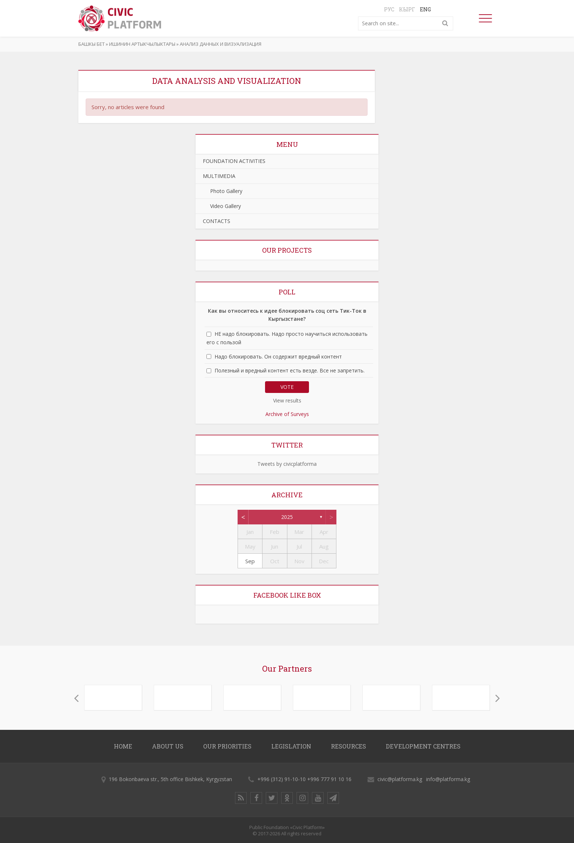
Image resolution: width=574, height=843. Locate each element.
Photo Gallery (222, 190)
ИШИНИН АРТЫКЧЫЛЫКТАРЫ (142, 44)
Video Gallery (222, 206)
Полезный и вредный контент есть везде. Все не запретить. (290, 370)
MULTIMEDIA (219, 175)
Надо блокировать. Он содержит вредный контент (278, 356)
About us (167, 746)
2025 (287, 516)
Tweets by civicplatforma (287, 463)
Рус (389, 9)
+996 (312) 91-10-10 (281, 779)
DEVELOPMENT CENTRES (423, 746)
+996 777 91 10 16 (329, 779)
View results (287, 400)
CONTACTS (216, 221)
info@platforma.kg (448, 779)
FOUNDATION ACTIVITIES (234, 160)
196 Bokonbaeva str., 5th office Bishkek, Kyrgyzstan (170, 779)
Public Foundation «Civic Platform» (287, 827)
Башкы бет (91, 44)
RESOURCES (348, 746)
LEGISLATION (291, 746)
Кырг (407, 9)
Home (123, 746)
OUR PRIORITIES (227, 746)
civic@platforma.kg (399, 779)
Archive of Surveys (287, 414)
